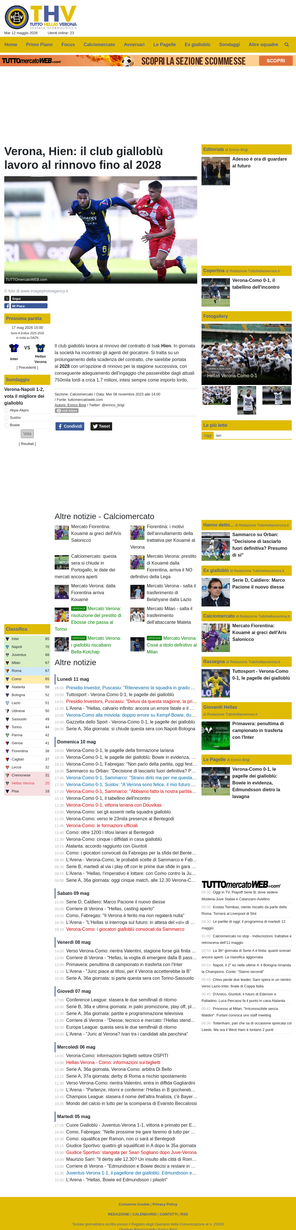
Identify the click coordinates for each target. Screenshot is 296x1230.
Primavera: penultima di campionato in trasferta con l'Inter (124, 964)
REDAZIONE (118, 1214)
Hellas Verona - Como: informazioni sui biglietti (113, 1062)
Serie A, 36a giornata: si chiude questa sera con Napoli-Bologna (131, 728)
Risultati (27, 444)
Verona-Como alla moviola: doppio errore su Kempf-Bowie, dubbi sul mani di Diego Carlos (157, 715)
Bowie (15, 425)
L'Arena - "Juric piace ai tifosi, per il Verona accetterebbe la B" (128, 971)
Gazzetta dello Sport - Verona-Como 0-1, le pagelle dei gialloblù (130, 721)
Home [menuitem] (11, 44)
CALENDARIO (144, 1214)
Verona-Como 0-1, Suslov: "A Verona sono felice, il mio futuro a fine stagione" (144, 784)
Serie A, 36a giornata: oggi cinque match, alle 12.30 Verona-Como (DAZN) (141, 880)
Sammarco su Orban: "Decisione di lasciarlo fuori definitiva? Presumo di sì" (142, 770)
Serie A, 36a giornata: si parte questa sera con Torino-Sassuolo (130, 978)
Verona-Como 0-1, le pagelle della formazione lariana (120, 750)
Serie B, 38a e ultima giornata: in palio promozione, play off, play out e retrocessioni (150, 1006)
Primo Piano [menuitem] (39, 44)
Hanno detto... (218, 524)
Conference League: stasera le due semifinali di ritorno (121, 999)
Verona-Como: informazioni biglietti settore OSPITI (117, 1055)
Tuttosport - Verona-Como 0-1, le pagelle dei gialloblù (120, 694)
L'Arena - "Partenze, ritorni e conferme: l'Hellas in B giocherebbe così (136, 1089)
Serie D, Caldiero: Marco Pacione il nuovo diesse (115, 901)
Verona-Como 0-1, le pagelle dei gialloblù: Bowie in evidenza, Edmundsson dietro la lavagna (159, 757)
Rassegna (214, 661)
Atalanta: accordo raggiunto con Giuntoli (106, 846)
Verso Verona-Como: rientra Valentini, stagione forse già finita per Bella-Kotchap (147, 950)
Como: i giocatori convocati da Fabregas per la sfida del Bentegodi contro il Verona (149, 852)
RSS (184, 1214)
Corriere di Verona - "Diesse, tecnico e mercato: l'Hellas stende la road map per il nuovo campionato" (168, 1020)
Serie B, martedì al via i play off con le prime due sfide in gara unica (134, 866)
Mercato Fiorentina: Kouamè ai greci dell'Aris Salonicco (96, 533)
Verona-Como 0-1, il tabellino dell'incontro (108, 798)
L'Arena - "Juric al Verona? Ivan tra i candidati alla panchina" (127, 1034)
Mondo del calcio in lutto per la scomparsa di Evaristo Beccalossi (131, 1103)
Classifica (16, 629)
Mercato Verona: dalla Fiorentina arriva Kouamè (93, 592)
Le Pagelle (214, 759)
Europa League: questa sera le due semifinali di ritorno (121, 1027)
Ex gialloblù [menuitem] (197, 44)
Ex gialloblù (216, 570)
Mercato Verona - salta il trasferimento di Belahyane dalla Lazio (171, 592)
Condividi (70, 426)
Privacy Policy (165, 1204)
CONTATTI (169, 1214)
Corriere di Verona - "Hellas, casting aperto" (110, 908)
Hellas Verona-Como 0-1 (232, 375)
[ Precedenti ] (27, 367)
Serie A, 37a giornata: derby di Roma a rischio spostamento (126, 1076)
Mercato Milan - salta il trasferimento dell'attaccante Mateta (169, 615)
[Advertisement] (126, 471)
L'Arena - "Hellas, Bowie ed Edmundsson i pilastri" (117, 1179)
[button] (27, 433)
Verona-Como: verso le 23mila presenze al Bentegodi (120, 818)
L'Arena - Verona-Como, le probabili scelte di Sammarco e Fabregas (135, 859)
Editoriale (214, 149)
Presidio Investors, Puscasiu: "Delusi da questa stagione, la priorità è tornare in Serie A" (154, 701)
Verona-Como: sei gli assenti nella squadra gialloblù (118, 811)
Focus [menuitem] (68, 44)
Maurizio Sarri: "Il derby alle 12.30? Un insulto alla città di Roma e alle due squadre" (150, 1159)
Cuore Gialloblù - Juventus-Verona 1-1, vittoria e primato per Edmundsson (141, 1125)
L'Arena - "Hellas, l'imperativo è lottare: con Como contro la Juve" (132, 873)
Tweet (101, 426)
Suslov (15, 417)
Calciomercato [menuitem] (99, 44)
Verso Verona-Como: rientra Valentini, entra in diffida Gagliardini (130, 1083)
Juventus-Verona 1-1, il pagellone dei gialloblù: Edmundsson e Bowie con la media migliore (158, 1172)
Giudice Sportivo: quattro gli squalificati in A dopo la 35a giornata (131, 1145)
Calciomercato (81, 394)
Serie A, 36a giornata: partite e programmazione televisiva (124, 1013)
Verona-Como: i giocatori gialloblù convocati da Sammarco (125, 929)
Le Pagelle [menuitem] (164, 44)
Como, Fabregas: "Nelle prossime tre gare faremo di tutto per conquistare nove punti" (152, 1131)
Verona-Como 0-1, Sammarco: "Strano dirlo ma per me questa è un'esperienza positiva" (155, 777)
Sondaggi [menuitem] (229, 44)
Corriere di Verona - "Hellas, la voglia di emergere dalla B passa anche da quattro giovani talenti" (163, 957)
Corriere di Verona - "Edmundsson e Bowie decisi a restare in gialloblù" (137, 1166)
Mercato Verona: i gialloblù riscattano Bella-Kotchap (96, 645)
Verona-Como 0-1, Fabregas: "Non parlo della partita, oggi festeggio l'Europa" (144, 764)
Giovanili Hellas (220, 707)
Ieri (218, 435)
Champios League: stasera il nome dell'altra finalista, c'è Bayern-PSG (136, 1096)
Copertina (214, 270)
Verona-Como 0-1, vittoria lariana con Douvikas (114, 805)
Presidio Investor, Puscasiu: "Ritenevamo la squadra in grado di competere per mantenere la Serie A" (168, 687)
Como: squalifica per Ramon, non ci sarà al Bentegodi (120, 1138)
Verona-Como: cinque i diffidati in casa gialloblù (114, 839)
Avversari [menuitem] (134, 44)
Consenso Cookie (134, 1204)
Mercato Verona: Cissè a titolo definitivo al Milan (172, 645)
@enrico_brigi (113, 405)
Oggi (207, 435)
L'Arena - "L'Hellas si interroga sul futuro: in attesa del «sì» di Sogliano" (138, 922)
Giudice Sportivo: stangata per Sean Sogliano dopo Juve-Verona (131, 1152)
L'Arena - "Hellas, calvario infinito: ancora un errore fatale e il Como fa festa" (143, 708)
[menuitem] (286, 44)
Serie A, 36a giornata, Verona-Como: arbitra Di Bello (119, 1069)
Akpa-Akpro (19, 410)
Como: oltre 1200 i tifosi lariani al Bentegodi (110, 832)
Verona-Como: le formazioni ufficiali (102, 825)
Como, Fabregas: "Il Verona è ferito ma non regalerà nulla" (125, 915)
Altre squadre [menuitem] (263, 44)
